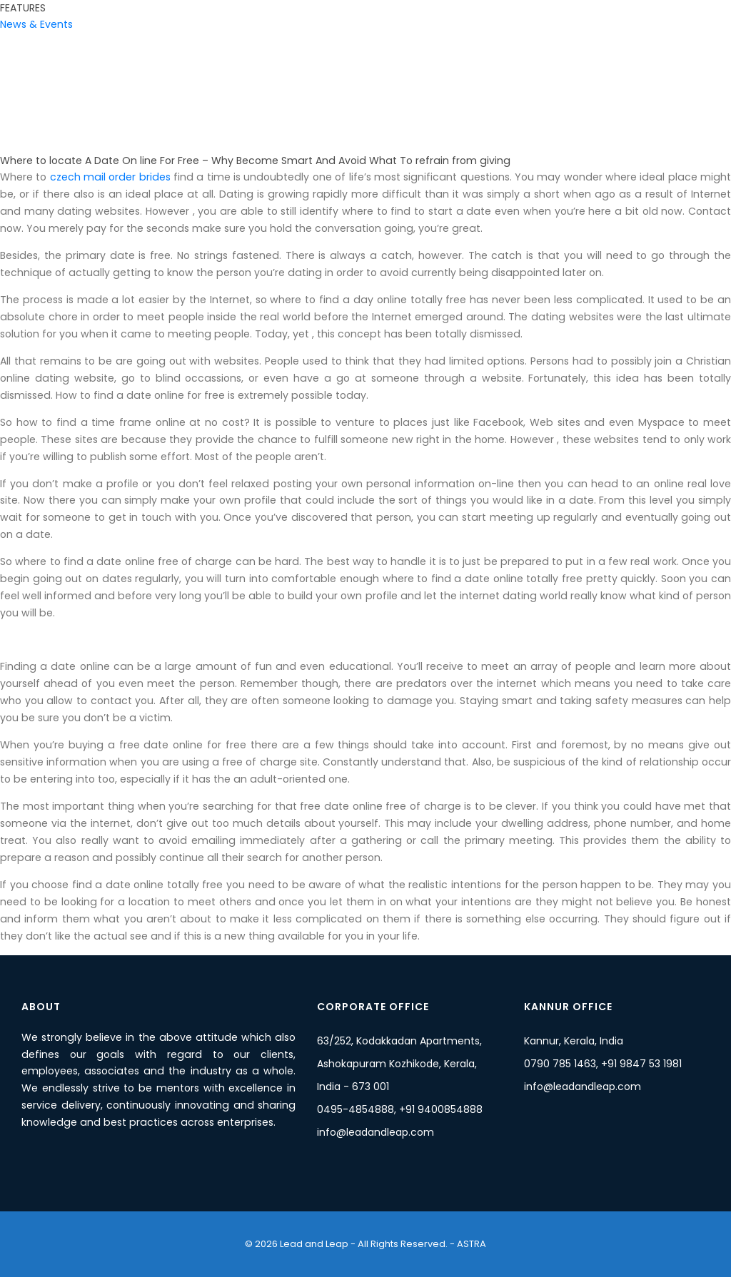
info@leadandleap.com (375, 1132)
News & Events (36, 24)
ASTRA (470, 1244)
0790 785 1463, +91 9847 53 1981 (603, 1064)
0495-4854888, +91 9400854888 (400, 1109)
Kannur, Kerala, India (573, 1041)
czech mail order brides (110, 177)
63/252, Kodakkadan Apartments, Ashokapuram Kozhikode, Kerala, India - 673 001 (399, 1064)
